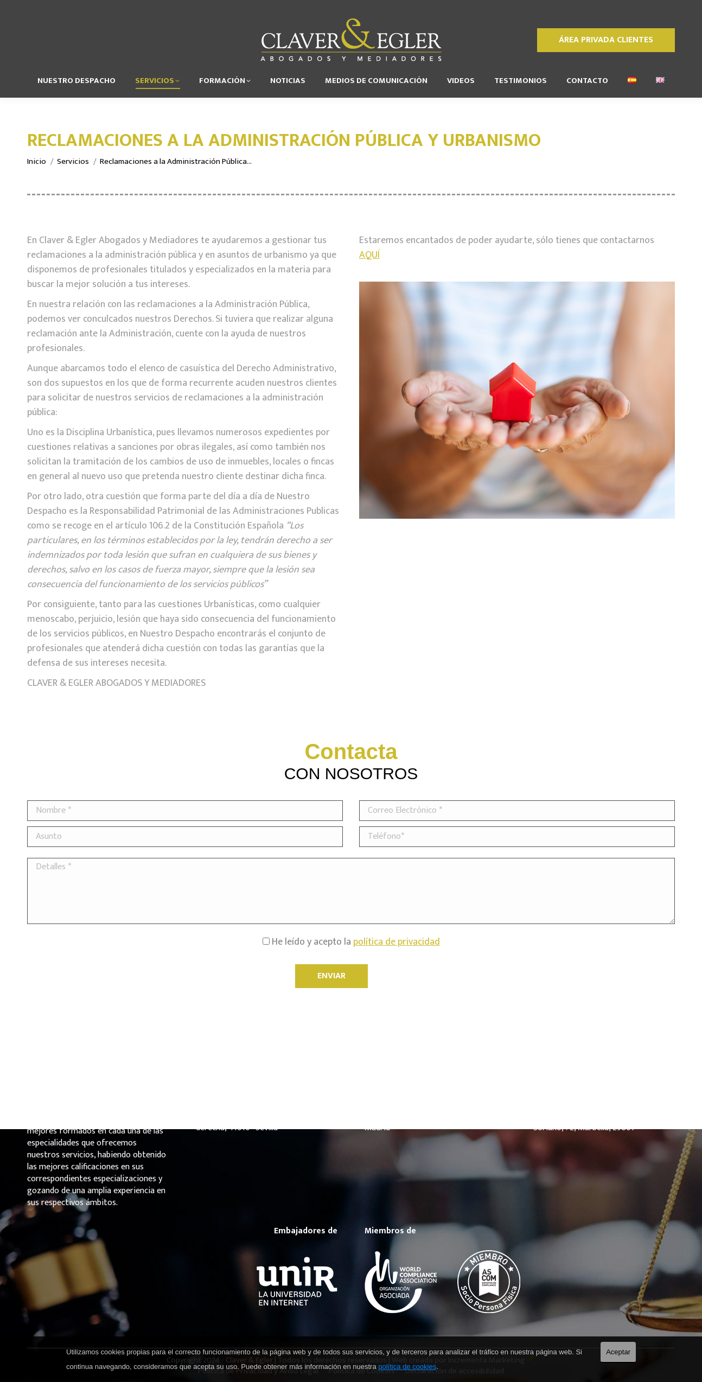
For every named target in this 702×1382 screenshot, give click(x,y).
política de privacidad (396, 942)
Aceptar (618, 1352)
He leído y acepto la (351, 942)
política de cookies (407, 1366)
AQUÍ (369, 255)
